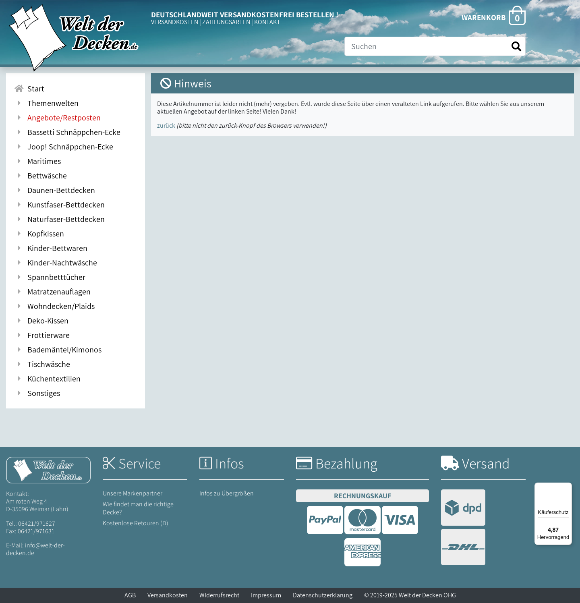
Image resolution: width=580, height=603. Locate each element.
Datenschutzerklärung (322, 595)
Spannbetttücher (49, 277)
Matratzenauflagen (52, 291)
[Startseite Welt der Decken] (48, 469)
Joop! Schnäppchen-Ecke (63, 146)
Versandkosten (167, 595)
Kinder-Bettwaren (50, 248)
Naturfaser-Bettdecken (59, 219)
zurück (166, 125)
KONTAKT (267, 22)
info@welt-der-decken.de (35, 549)
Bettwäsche (40, 175)
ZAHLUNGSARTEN (226, 22)
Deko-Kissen (41, 320)
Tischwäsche (42, 364)
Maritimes (37, 161)
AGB (130, 595)
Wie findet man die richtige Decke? (138, 508)
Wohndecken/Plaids (54, 306)
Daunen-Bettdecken (54, 190)
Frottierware (42, 335)
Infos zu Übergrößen (226, 493)
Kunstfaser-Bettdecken (59, 204)
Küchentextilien (47, 378)
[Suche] (435, 46)
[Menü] (567, 487)
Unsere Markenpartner (132, 493)
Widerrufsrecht (219, 595)
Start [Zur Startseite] (29, 88)
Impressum (266, 595)
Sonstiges (37, 393)
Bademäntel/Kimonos (58, 349)
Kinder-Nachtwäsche (55, 262)
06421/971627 (36, 523)
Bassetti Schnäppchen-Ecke (67, 132)
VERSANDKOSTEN (174, 22)
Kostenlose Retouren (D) (135, 523)
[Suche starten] (516, 46)
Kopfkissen (39, 233)
